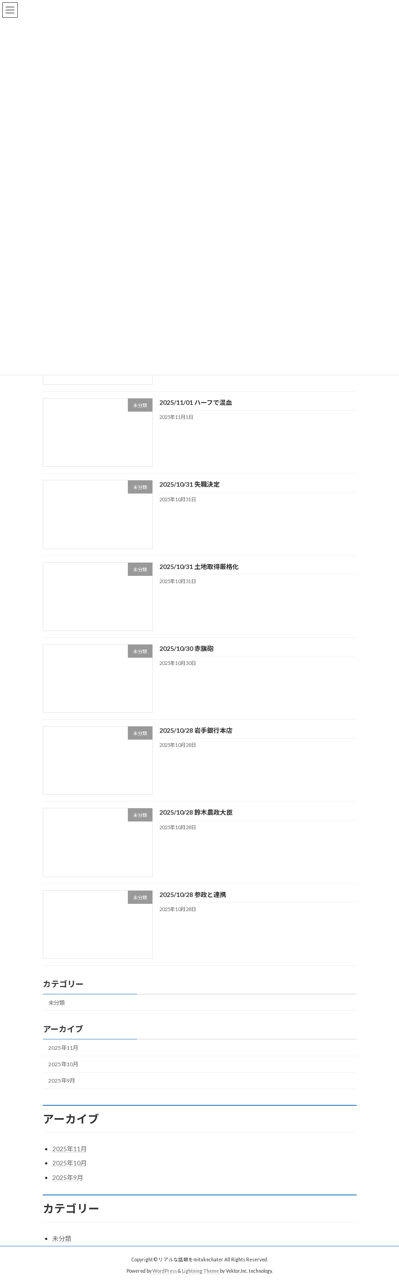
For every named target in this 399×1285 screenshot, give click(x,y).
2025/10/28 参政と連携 (192, 894)
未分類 (56, 1002)
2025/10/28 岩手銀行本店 (195, 730)
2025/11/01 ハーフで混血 (195, 402)
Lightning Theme (200, 1271)
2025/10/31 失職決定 (189, 485)
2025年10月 (63, 1064)
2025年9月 (61, 1080)
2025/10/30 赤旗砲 (186, 648)
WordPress (164, 1271)
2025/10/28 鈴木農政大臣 (195, 812)
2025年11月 (63, 1047)
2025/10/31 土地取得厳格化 (198, 566)
